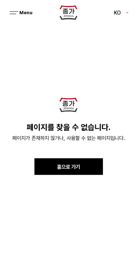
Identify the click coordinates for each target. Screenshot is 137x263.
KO (117, 12)
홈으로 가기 (68, 166)
